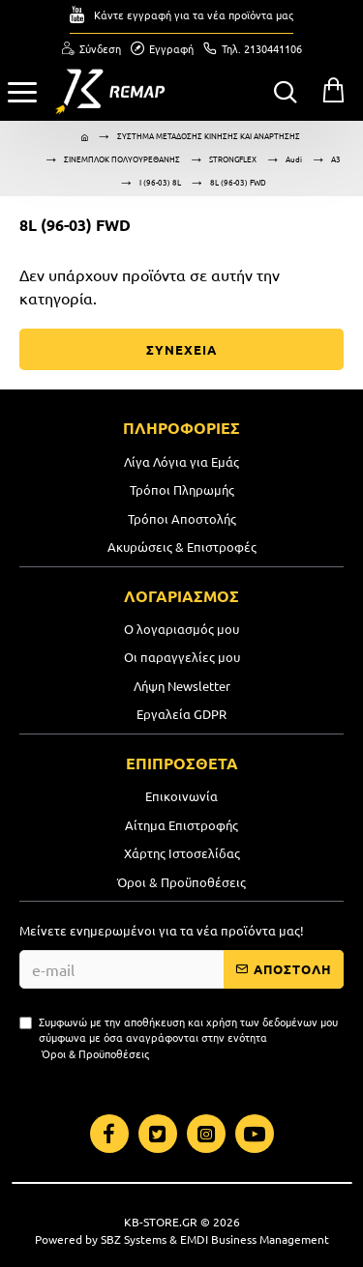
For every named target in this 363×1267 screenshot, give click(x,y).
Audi (294, 158)
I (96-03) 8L (160, 181)
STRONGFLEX (233, 158)
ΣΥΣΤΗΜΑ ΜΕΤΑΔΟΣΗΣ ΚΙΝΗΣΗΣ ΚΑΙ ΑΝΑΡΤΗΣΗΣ (208, 135)
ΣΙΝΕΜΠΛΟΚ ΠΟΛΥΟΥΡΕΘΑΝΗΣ (122, 158)
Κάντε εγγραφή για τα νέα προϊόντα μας (193, 14)
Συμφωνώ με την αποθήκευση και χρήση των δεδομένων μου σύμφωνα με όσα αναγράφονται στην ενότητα (178, 1038)
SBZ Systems (133, 1239)
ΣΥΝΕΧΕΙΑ (181, 349)
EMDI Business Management (254, 1239)
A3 (336, 158)
